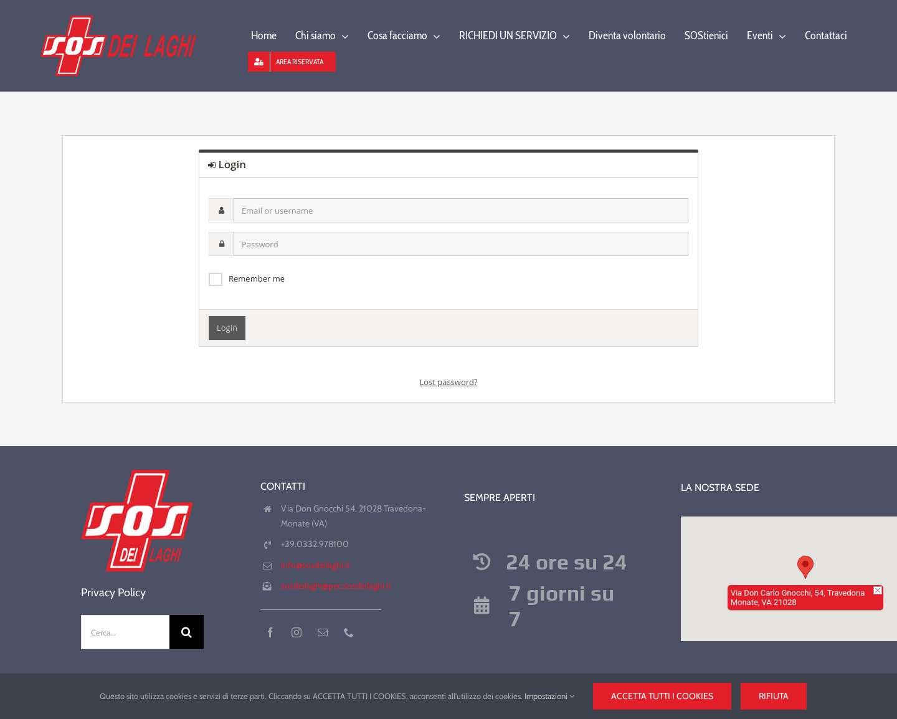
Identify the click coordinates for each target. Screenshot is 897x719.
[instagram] (296, 632)
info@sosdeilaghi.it (315, 565)
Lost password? (448, 382)
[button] (805, 567)
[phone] (349, 632)
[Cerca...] (125, 632)
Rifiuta (774, 696)
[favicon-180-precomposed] (137, 469)
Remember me (257, 278)
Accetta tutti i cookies (662, 696)
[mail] (323, 632)
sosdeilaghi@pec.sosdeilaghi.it (336, 585)
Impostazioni (549, 696)
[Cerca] (186, 632)
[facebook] (270, 632)
